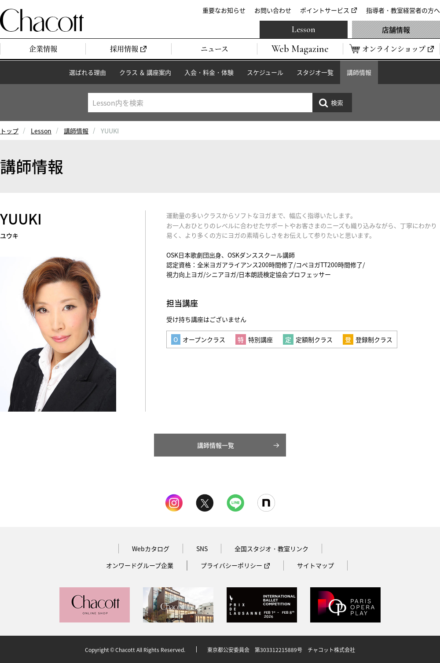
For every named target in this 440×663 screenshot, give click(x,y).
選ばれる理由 (87, 72)
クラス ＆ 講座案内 (145, 72)
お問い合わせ (272, 10)
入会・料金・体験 (209, 72)
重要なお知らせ (224, 10)
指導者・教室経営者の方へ (403, 10)
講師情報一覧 (215, 445)
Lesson (303, 29)
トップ (9, 130)
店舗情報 (396, 29)
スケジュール (265, 72)
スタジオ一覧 (315, 72)
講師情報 (359, 72)
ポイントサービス (324, 10)
